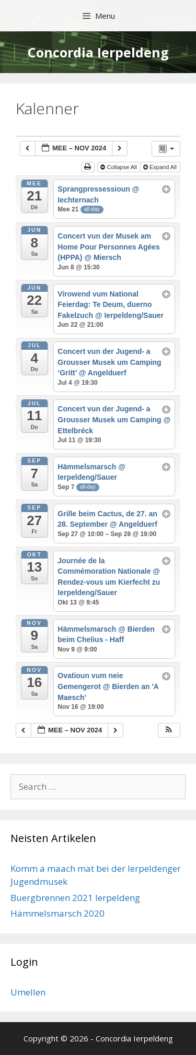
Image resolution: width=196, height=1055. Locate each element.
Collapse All (119, 167)
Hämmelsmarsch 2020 (57, 913)
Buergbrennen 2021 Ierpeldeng (75, 898)
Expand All (160, 167)
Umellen (27, 992)
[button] (168, 731)
